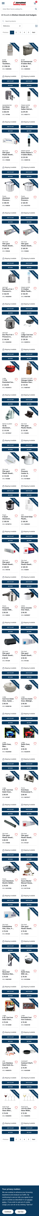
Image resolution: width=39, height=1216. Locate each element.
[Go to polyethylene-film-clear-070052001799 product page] (10, 930)
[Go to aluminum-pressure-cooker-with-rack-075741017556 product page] (29, 201)
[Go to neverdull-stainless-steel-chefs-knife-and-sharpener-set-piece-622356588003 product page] (10, 975)
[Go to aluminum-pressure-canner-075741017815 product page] (10, 201)
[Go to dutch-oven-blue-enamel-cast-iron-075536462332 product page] (10, 748)
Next (33, 32)
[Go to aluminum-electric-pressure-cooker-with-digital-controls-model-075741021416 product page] (10, 520)
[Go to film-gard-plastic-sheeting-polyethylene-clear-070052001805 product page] (29, 657)
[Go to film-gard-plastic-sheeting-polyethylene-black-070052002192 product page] (29, 429)
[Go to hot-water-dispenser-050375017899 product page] (10, 110)
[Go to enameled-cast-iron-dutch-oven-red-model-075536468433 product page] (10, 384)
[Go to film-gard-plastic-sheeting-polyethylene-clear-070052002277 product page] (29, 930)
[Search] (36, 9)
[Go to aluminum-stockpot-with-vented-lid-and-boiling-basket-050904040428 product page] (10, 429)
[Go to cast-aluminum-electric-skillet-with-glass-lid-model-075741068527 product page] (10, 884)
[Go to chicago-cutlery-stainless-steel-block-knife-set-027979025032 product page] (29, 384)
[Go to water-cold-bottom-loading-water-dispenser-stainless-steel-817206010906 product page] (29, 110)
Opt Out (20, 1212)
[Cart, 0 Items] (35, 3)
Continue (8, 1212)
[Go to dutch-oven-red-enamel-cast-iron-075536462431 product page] (29, 748)
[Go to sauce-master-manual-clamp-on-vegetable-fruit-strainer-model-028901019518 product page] (29, 884)
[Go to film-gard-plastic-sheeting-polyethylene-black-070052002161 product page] (10, 839)
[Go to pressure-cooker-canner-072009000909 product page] (29, 475)
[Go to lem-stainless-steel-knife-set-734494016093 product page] (10, 1066)
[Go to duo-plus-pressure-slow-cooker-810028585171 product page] (10, 338)
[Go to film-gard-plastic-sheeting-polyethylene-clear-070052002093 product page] (29, 247)
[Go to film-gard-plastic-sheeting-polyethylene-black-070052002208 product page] (10, 247)
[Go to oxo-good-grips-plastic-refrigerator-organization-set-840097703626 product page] (29, 520)
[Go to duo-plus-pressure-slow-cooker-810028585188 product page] (10, 293)
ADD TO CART (10, 81)
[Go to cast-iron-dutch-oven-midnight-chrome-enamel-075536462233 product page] (29, 702)
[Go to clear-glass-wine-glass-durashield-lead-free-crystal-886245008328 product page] (10, 1112)
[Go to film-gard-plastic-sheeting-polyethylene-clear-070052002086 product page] (10, 475)
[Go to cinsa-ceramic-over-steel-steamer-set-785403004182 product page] (29, 611)
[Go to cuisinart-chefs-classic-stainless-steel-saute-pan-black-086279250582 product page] (29, 1066)
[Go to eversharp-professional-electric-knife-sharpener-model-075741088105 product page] (29, 793)
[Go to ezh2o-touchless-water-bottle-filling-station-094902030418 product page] (10, 65)
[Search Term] (19, 9)
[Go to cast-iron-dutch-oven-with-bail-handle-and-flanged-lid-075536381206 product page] (10, 1021)
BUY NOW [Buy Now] (10, 85)
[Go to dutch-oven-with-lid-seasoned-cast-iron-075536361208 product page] (29, 975)
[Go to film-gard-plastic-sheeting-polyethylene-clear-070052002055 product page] (29, 839)
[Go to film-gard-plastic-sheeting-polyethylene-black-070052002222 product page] (10, 156)
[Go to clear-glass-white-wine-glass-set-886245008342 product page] (29, 1112)
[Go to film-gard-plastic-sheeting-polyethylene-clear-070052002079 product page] (29, 566)
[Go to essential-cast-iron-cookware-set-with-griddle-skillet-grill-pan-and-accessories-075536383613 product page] (29, 1021)
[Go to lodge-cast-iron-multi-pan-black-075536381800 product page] (29, 338)
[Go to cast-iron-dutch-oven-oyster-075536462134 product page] (10, 702)
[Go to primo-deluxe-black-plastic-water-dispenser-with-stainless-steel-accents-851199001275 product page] (29, 156)
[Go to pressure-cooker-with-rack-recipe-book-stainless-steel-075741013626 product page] (10, 611)
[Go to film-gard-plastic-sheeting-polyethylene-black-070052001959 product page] (10, 657)
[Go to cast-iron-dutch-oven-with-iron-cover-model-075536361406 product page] (10, 793)
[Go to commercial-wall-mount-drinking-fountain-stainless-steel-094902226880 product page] (29, 65)
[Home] (19, 3)
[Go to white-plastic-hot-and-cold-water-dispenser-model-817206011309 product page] (29, 293)
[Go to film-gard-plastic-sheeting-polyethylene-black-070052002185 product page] (10, 566)
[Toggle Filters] (36, 26)
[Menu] (3, 3)
